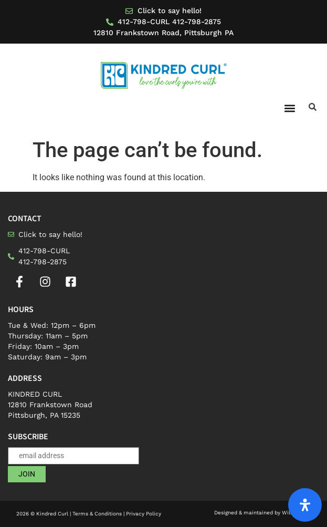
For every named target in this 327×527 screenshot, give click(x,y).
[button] (289, 108)
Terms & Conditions (97, 513)
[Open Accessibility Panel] (305, 505)
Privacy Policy (143, 513)
